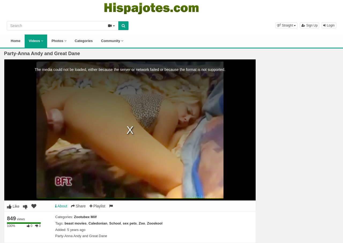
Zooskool (155, 223)
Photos (58, 41)
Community (112, 41)
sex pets (130, 223)
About (61, 206)
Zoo (142, 223)
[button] (286, 25)
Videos (36, 41)
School (115, 223)
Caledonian (97, 223)
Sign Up (309, 25)
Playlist (97, 206)
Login (329, 25)
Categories (84, 41)
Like (13, 206)
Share (78, 206)
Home (15, 41)
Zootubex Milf (85, 217)
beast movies (76, 223)
